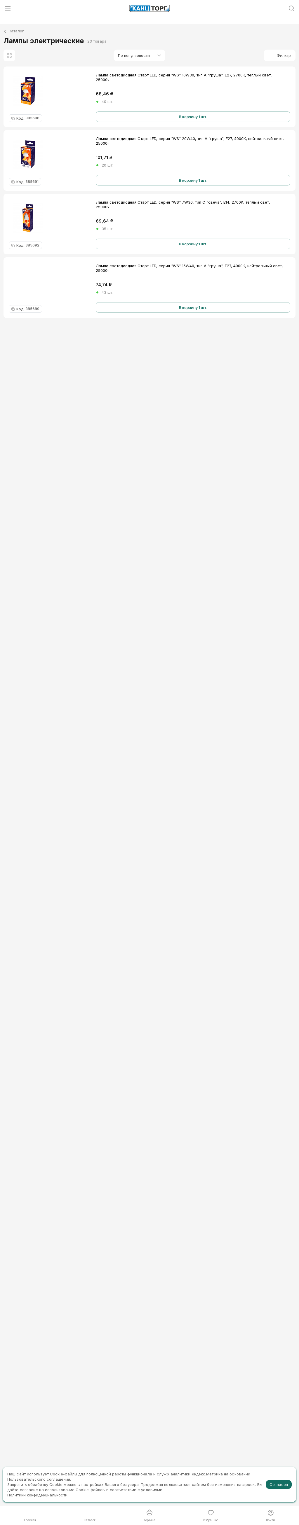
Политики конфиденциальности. (37, 1495)
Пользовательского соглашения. (39, 1479)
